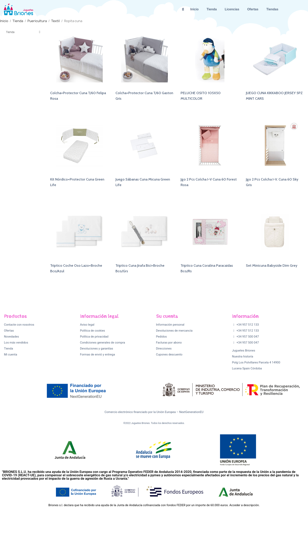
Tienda (211, 9)
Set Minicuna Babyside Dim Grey (271, 265)
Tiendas (272, 9)
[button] (183, 9)
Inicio (194, 9)
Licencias (232, 9)
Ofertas (252, 9)
